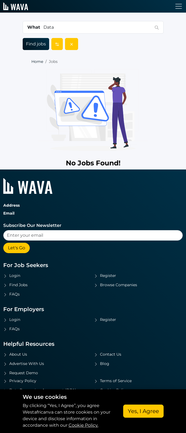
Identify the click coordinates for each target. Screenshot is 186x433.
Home (37, 61)
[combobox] (97, 27)
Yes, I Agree (143, 411)
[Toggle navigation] (179, 6)
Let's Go (16, 247)
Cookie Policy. (83, 425)
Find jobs (36, 43)
